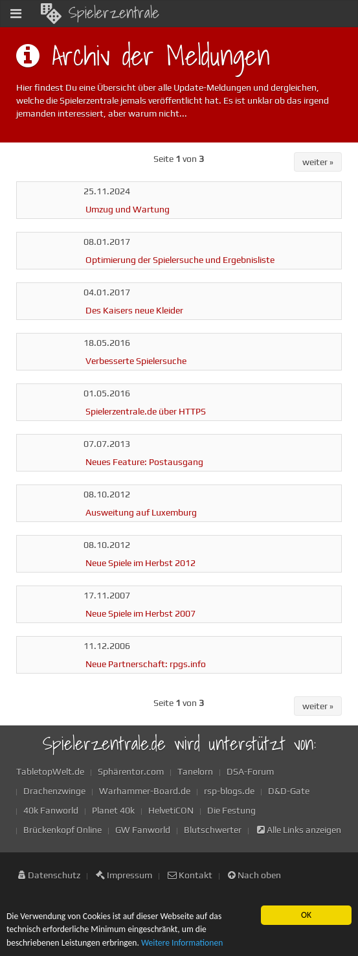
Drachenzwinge (54, 791)
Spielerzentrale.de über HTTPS (145, 411)
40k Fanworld (50, 810)
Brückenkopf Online (62, 830)
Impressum (124, 875)
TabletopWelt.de (50, 771)
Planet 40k (113, 810)
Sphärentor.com (131, 771)
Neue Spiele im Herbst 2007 (140, 613)
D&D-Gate (288, 791)
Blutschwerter (212, 830)
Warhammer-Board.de (144, 791)
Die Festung (231, 810)
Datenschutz (49, 875)
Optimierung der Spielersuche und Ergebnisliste (179, 260)
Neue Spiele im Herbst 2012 (140, 563)
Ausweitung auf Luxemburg (141, 512)
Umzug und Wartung (127, 209)
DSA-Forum (250, 771)
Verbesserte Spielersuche (135, 361)
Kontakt (190, 875)
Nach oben (254, 875)
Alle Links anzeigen (299, 830)
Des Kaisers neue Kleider (134, 310)
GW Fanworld (142, 830)
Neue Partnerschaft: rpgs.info (145, 664)
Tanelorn (195, 771)
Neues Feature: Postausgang (144, 462)
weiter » (317, 162)
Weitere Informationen (182, 942)
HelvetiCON (171, 810)
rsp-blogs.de (229, 791)
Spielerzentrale (100, 12)
